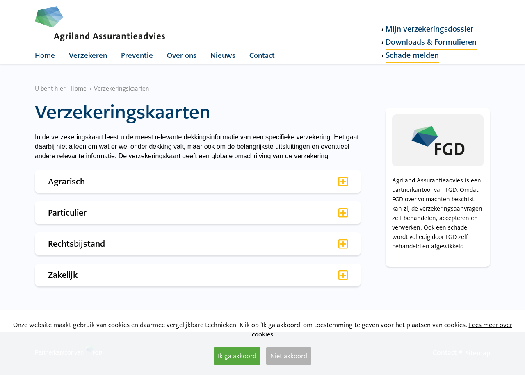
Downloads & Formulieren (431, 42)
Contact (262, 55)
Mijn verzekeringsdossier (429, 29)
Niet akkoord (288, 356)
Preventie (137, 55)
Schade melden (412, 55)
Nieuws (222, 55)
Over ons (181, 55)
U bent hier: (51, 88)
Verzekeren (88, 55)
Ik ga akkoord (237, 356)
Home (45, 55)
